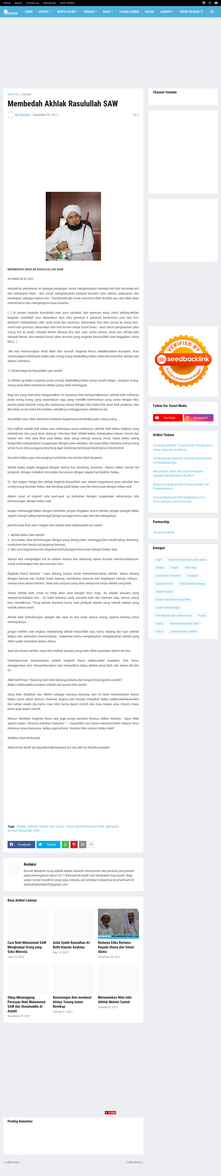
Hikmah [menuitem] (89, 11)
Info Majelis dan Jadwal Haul (173, 615)
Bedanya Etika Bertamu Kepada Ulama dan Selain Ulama (116, 947)
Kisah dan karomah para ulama (187, 559)
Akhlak (26, 94)
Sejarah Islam (164, 591)
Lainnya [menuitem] (165, 11)
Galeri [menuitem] (149, 11)
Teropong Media (164, 532)
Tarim (159, 623)
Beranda (13, 94)
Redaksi (30, 864)
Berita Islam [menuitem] (66, 11)
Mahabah (112, 826)
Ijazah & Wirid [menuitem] (129, 11)
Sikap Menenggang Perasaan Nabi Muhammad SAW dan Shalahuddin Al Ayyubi (26, 1004)
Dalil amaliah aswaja (192, 583)
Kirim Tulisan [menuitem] (189, 11)
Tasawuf (192, 575)
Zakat (159, 631)
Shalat (160, 567)
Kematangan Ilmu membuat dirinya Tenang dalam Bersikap (72, 1002)
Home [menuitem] (29, 11)
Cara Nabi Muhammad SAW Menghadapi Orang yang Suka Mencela (27, 947)
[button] (202, 11)
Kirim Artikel (67, 3)
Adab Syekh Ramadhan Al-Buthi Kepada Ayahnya (72, 945)
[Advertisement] (110, 53)
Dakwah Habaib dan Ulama (45, 826)
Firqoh (174, 567)
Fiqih (159, 559)
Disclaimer (49, 3)
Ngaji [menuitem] (107, 11)
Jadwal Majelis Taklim (183, 631)
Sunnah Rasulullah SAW (23, 830)
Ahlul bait (190, 567)
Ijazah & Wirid (164, 583)
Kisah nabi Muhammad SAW (85, 826)
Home (6, 3)
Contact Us (32, 3)
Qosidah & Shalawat (168, 575)
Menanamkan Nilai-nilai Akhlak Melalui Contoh (115, 999)
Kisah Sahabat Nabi (168, 607)
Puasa (202, 615)
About (18, 3)
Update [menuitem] (44, 11)
